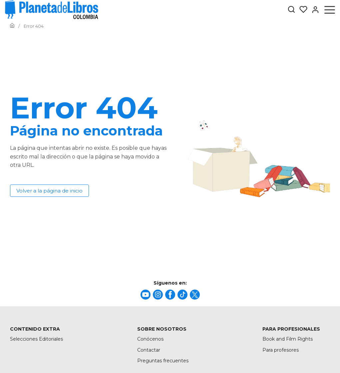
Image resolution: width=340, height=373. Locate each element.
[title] (146, 295)
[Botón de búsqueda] (291, 9)
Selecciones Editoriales (36, 339)
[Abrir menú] (329, 9)
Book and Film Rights (287, 339)
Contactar (148, 350)
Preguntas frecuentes (162, 361)
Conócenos (150, 339)
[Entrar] (313, 10)
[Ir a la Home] (12, 26)
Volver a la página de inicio (49, 191)
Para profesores (280, 350)
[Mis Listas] (301, 10)
